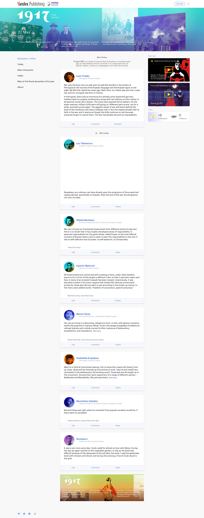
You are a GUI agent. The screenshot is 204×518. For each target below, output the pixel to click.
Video (20, 76)
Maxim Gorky (83, 314)
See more (97, 331)
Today (20, 64)
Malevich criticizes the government (34, 42)
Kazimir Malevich (85, 266)
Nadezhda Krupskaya (87, 358)
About (20, 87)
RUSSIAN (179, 4)
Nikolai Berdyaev (85, 220)
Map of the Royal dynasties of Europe (35, 81)
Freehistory (55, 16)
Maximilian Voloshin (87, 401)
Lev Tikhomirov (84, 143)
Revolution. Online (26, 59)
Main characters (25, 70)
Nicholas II (81, 439)
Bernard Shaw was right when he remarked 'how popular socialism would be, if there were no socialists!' (80, 44)
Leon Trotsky (83, 76)
